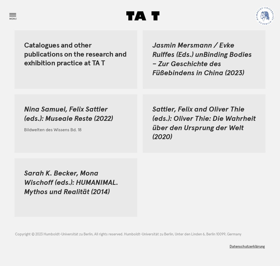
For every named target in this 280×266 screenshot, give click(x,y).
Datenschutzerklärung (247, 247)
